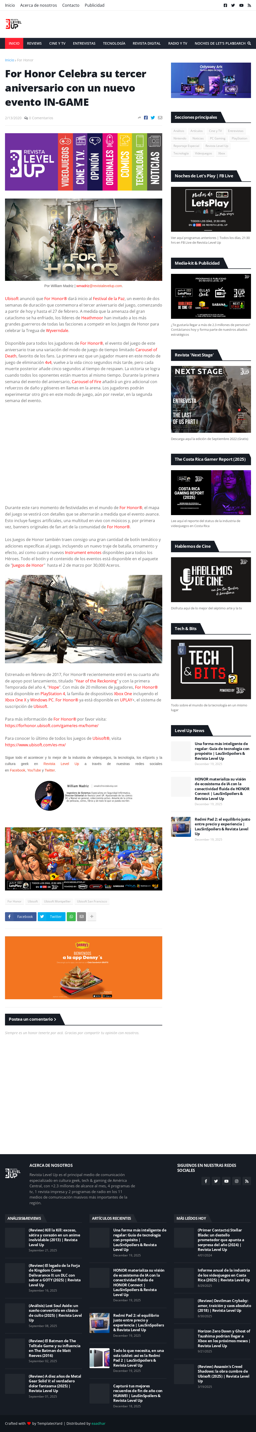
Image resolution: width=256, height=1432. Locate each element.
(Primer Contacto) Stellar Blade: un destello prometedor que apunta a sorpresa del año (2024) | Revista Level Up (221, 1240)
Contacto (71, 5)
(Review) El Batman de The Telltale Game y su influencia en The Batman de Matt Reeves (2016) (54, 1348)
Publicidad (94, 5)
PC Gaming (218, 138)
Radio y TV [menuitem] (177, 43)
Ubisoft (33, 901)
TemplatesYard (49, 1423)
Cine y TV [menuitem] (57, 43)
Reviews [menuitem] (34, 43)
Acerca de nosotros (38, 5)
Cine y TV (215, 131)
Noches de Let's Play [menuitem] (214, 43)
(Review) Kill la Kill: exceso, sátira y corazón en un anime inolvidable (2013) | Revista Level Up (54, 1237)
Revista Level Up (61, 764)
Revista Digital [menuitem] (147, 43)
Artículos (196, 131)
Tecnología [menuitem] (114, 43)
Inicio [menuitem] (14, 43)
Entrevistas (236, 131)
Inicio (10, 5)
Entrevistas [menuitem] (84, 43)
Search (239, 43)
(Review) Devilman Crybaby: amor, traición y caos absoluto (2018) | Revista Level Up (224, 1305)
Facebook (17, 770)
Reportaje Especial (186, 146)
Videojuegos (203, 153)
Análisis (179, 131)
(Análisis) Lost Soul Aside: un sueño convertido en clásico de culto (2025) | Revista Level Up (55, 1313)
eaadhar (99, 1423)
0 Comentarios (41, 117)
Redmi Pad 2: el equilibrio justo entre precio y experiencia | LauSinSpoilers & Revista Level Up (222, 826)
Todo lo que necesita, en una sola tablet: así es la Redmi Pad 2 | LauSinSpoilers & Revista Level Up (138, 1358)
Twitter (50, 770)
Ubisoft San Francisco (92, 901)
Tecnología (181, 153)
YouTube (34, 770)
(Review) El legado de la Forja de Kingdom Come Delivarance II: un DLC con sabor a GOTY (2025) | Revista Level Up (55, 1275)
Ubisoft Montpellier (57, 901)
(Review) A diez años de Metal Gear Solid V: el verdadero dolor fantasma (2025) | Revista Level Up (55, 1383)
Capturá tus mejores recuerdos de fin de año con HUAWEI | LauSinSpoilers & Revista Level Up (137, 1393)
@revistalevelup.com (106, 286)
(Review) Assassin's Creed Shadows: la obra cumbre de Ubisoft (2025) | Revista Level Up (223, 1374)
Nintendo (180, 138)
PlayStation (239, 138)
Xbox (221, 153)
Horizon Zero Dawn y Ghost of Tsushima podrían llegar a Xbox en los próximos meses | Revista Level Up (224, 1338)
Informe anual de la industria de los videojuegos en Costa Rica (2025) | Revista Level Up (224, 1275)
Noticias (198, 138)
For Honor (25, 60)
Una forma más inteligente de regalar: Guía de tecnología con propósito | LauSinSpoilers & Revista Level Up (222, 751)
